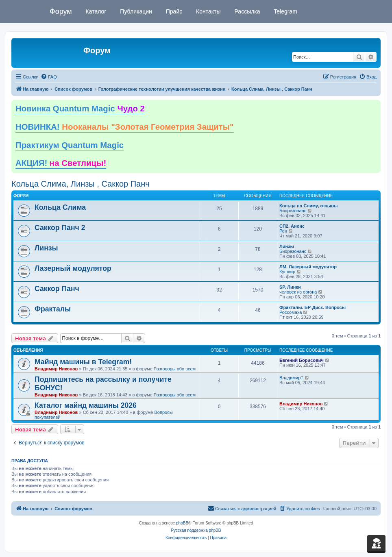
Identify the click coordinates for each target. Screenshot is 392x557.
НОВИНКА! (124, 126)
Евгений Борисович (301, 360)
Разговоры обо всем (175, 368)
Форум (61, 11)
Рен (283, 230)
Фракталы (53, 309)
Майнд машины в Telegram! (83, 362)
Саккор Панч (57, 289)
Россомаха (290, 312)
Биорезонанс (292, 210)
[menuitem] (49, 77)
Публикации (135, 11)
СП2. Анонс (292, 226)
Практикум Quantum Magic (69, 145)
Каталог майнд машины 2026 (86, 405)
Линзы (46, 248)
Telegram (284, 11)
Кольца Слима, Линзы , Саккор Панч (80, 183)
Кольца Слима (60, 207)
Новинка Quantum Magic (80, 108)
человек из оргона (298, 291)
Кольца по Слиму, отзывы (308, 205)
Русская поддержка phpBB (196, 530)
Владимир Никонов (56, 368)
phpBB (182, 523)
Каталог (95, 11)
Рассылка (246, 11)
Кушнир (287, 271)
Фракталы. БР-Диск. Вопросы (312, 307)
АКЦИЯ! (60, 163)
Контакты (207, 11)
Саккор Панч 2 (60, 228)
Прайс (173, 11)
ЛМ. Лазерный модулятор (308, 266)
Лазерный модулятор (73, 268)
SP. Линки (290, 287)
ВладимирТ (291, 377)
